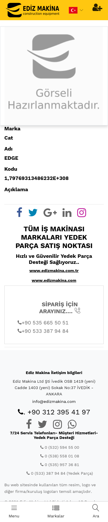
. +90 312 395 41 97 (54, 412)
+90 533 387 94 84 (43, 331)
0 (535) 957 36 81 (59, 464)
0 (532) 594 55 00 (59, 447)
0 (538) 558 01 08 (59, 456)
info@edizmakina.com (54, 401)
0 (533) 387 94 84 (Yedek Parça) (59, 473)
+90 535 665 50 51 (43, 323)
